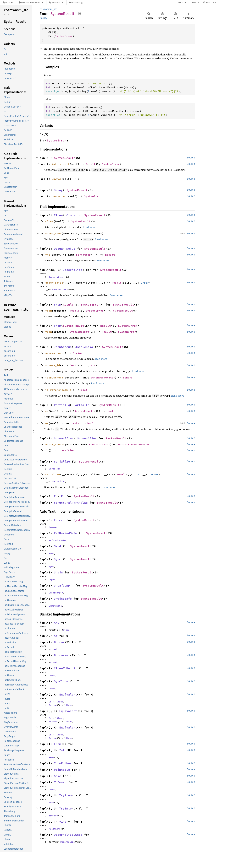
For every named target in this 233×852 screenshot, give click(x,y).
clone (49, 221)
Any (56, 623)
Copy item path (79, 13)
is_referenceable (58, 389)
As (55, 636)
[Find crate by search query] (219, 2)
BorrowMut (62, 655)
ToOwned (60, 782)
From (57, 304)
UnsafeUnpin (63, 585)
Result (90, 164)
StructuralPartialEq (71, 502)
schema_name (54, 353)
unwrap (56, 178)
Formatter (83, 254)
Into (62, 750)
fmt (47, 254)
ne (47, 423)
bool (84, 389)
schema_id (52, 365)
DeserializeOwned (68, 834)
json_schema (54, 377)
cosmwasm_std (48, 9)
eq (47, 411)
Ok (137, 474)
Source (44, 18)
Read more (89, 227)
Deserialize (72, 270)
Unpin (58, 572)
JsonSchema (63, 347)
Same (57, 776)
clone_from (53, 233)
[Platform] (56, 2)
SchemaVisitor (99, 444)
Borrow (59, 642)
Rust (194, 2)
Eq (55, 496)
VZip (62, 821)
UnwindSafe (63, 598)
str (93, 365)
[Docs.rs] (8, 2)
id (47, 450)
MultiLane (54, 828)
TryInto (65, 808)
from (48, 310)
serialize (52, 474)
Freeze (59, 520)
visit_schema (55, 444)
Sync (57, 559)
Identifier (66, 450)
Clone (58, 215)
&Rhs (76, 423)
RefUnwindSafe (65, 533)
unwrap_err (60, 196)
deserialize (54, 282)
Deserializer (60, 289)
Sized (66, 629)
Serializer (58, 481)
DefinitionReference (133, 444)
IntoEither (63, 763)
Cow (72, 365)
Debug (58, 190)
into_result (61, 164)
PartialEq (62, 405)
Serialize (62, 461)
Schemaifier (63, 438)
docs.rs (180, 2)
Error (145, 282)
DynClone (61, 681)
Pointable (62, 769)
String (78, 353)
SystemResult (64, 158)
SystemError (64, 36)
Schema (128, 377)
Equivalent (68, 694)
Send (57, 546)
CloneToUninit (65, 668)
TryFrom (65, 795)
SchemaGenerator (103, 377)
